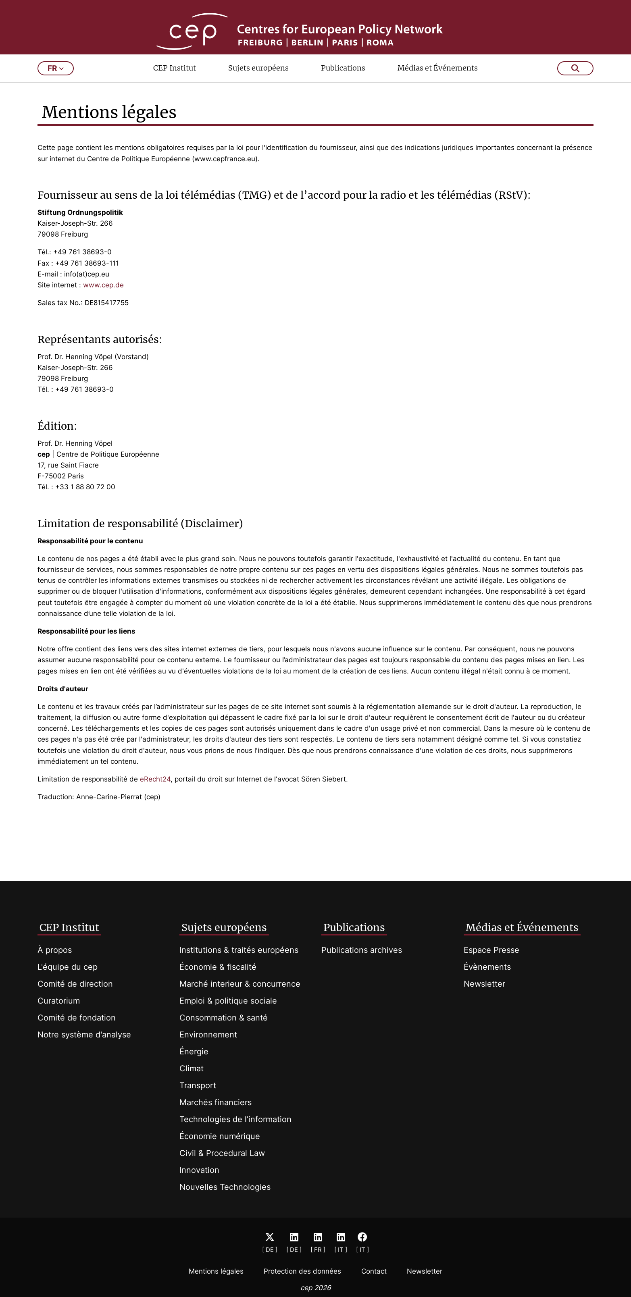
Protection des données (302, 1271)
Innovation (199, 1170)
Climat (191, 1068)
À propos (54, 950)
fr (56, 91)
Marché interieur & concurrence (239, 984)
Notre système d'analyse (84, 1034)
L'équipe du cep (67, 967)
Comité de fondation (76, 1018)
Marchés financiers (215, 1102)
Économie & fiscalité (217, 967)
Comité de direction (75, 984)
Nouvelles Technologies (225, 1187)
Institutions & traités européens (238, 950)
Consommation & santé (223, 1018)
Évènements (487, 967)
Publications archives (361, 950)
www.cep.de (103, 308)
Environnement (208, 1034)
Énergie (193, 1051)
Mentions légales (216, 1271)
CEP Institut (174, 91)
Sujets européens (258, 91)
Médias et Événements (438, 91)
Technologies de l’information (235, 1119)
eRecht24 (154, 802)
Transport (197, 1085)
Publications (343, 91)
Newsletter (484, 984)
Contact (374, 1271)
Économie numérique (219, 1136)
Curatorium (58, 1001)
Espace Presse (491, 950)
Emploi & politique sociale (228, 1001)
